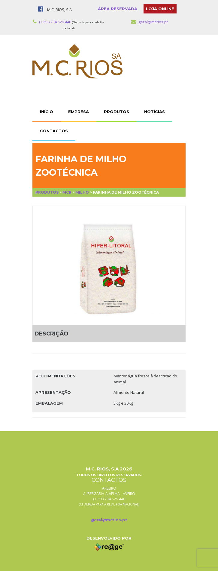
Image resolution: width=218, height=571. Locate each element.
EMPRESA (78, 111)
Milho (82, 192)
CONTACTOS (54, 130)
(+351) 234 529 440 (52, 22)
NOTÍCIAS (154, 111)
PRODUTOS (116, 111)
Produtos (47, 192)
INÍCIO (46, 111)
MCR (66, 192)
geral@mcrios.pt (149, 22)
